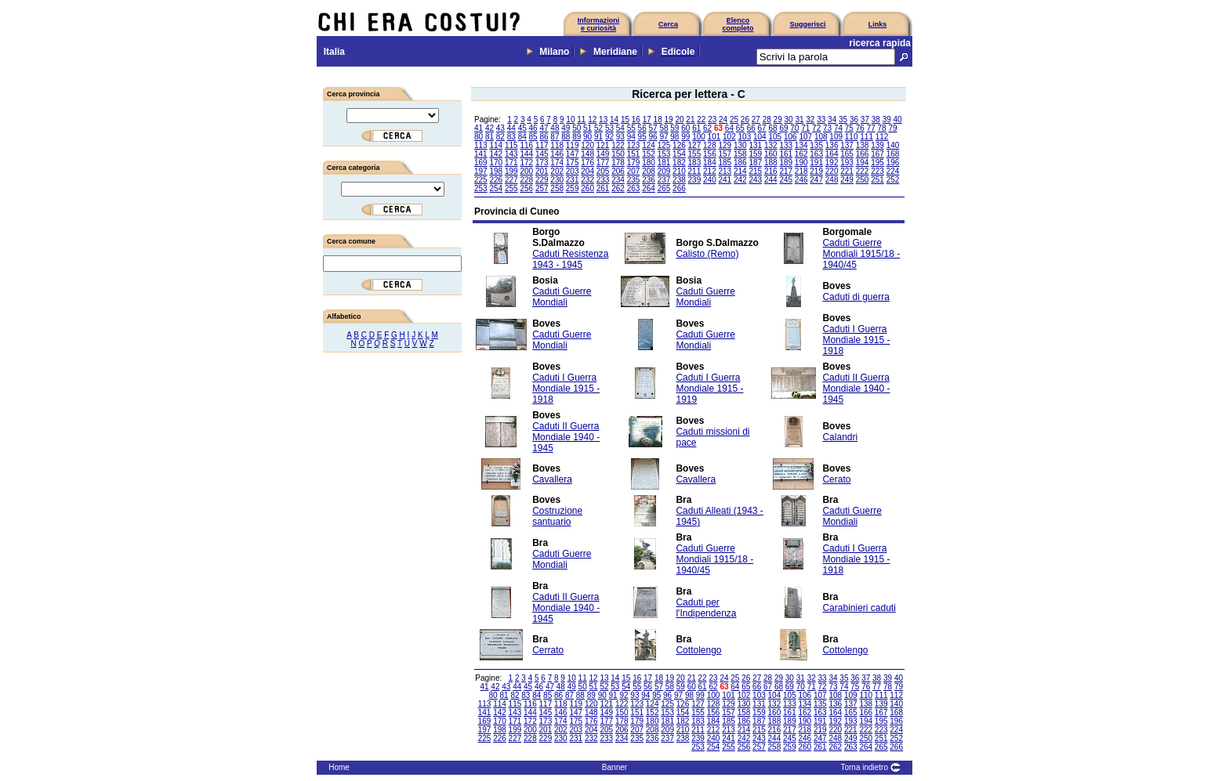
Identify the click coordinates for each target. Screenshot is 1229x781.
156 (709, 154)
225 (481, 179)
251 (877, 179)
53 (609, 128)
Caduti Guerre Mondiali (561, 297)
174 (557, 162)
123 (633, 145)
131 (755, 145)
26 (745, 119)
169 (481, 162)
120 (587, 145)
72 (816, 128)
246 (801, 179)
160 (771, 154)
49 (565, 128)
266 (679, 188)
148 (587, 154)
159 (755, 154)
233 (603, 179)
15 (625, 119)
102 (729, 136)
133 (785, 145)
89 (576, 136)
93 (620, 136)
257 (542, 188)
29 (778, 119)
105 (774, 136)
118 (557, 145)
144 (526, 154)
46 (533, 128)
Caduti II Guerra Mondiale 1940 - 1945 (856, 388)
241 (725, 179)
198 (495, 171)
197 (481, 171)
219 (816, 171)
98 (674, 136)
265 (664, 188)
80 (478, 136)
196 (893, 162)
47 (543, 128)
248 (832, 179)
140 (893, 145)
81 (489, 136)
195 (877, 162)
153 (664, 154)
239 (695, 179)
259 (572, 188)
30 (788, 119)
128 (709, 145)
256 (526, 188)
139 (877, 145)
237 (664, 179)
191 (816, 162)
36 (854, 119)
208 (648, 171)
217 (785, 171)
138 (862, 145)
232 (587, 179)
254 (495, 188)
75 (849, 128)
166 (862, 154)
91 (598, 136)
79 (892, 128)
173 (542, 162)
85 (533, 136)
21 (690, 119)
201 (542, 171)
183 (695, 162)
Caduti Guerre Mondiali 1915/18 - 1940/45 (861, 253)
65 (740, 128)
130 (740, 145)
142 (495, 154)
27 (756, 119)
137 (847, 145)
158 (740, 154)
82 (500, 136)
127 (695, 145)
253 (481, 188)
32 (810, 119)
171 (511, 162)
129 (725, 145)
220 (832, 171)
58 (663, 128)
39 (887, 119)
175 (572, 162)
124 (648, 145)
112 (882, 136)
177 (603, 162)
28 (767, 119)
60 (685, 128)
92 (609, 136)
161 (785, 154)
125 (664, 145)
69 (783, 128)
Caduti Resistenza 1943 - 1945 (570, 259)
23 (712, 119)
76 (860, 128)
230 (557, 179)
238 (679, 179)
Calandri (839, 437)
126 (679, 145)
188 (771, 162)
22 (701, 119)
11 (581, 119)
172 (526, 162)
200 (526, 171)
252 (893, 179)
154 (679, 154)
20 (679, 119)
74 (838, 128)
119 (572, 145)
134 (801, 145)
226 (495, 179)
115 (511, 145)
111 (866, 136)
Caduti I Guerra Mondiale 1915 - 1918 (856, 340)
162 (801, 154)
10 (570, 119)
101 (714, 136)
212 (709, 171)
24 (723, 119)
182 (679, 162)
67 (762, 128)
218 (801, 171)
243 (755, 179)
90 (587, 136)
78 (882, 128)
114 (495, 145)
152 (648, 154)
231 (572, 179)
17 (647, 119)
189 (785, 162)
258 (557, 188)
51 (587, 128)
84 (522, 136)
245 (785, 179)
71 (805, 128)
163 (816, 154)
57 (653, 128)
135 (816, 145)
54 (620, 128)
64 (729, 128)
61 (696, 128)
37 (865, 119)
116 (526, 145)
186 (740, 162)
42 (489, 128)
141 (481, 154)
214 (740, 171)
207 (633, 171)
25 (734, 119)
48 (554, 128)
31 (799, 119)
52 (598, 128)
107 (805, 136)
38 (876, 119)
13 (603, 119)
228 (526, 179)
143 (511, 154)
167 (877, 154)
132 (771, 145)
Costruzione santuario (557, 516)
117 (542, 145)
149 (603, 154)
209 (664, 171)
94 (631, 136)
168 (893, 154)
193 (847, 162)
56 (642, 128)
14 (614, 119)
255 (511, 188)
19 (669, 119)
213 (725, 171)
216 (771, 171)
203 (572, 171)
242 (740, 179)
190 (801, 162)
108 (821, 136)
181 (664, 162)
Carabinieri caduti (858, 607)
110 (851, 136)
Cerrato (548, 650)
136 (832, 145)
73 (827, 128)
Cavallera (552, 479)
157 (725, 154)
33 (821, 119)
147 (572, 154)
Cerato (836, 479)
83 (511, 136)
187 (755, 162)
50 (576, 128)
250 (862, 179)
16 (636, 119)
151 (633, 154)
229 (542, 179)
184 (709, 162)
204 (587, 171)
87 (554, 136)
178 (618, 162)
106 (790, 136)
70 (794, 128)
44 (511, 128)
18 (658, 119)
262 (618, 188)
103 (745, 136)
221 (847, 171)
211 (695, 171)
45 (522, 128)
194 (862, 162)
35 (843, 119)
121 (603, 145)
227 (511, 179)
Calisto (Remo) (707, 253)
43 (500, 128)
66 (751, 128)
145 (542, 154)
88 (565, 136)
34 (832, 119)
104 (760, 136)
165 (847, 154)
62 (707, 128)
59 (674, 128)
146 (557, 154)
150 (618, 154)
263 (633, 188)
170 (495, 162)
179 (633, 162)
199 (511, 171)
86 (543, 136)
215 (755, 171)
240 (709, 179)
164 (832, 154)
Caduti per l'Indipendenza (706, 608)
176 (587, 162)
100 (698, 136)
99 (685, 136)
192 (832, 162)
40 (898, 119)
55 (631, 128)
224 (893, 171)
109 (836, 136)
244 (771, 179)
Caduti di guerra (855, 296)
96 (653, 136)
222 (862, 171)
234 (618, 179)
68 (772, 128)
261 (603, 188)
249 (847, 179)
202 (557, 171)
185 (725, 162)
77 (871, 128)
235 (633, 179)
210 (679, 171)
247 (816, 179)
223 (877, 171)
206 (618, 171)
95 (642, 136)
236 (648, 179)
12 (592, 119)
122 (618, 145)
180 (648, 162)
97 (663, 136)
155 (695, 154)
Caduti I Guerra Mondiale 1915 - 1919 (709, 388)
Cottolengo (698, 650)
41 (478, 128)
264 (648, 188)
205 (603, 171)
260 (587, 188)
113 (481, 145)
